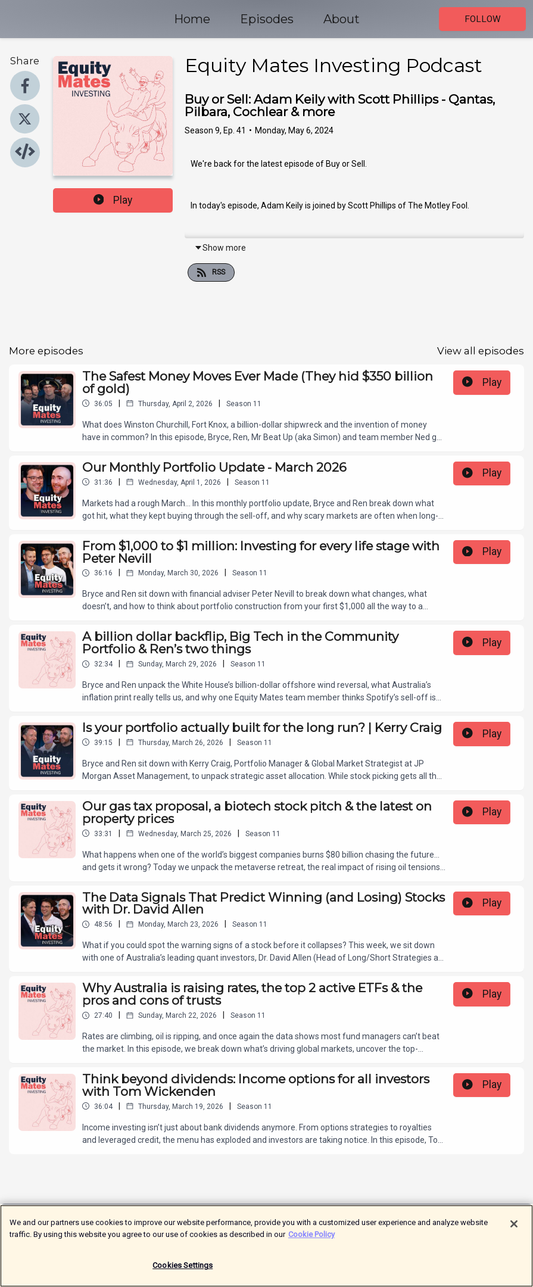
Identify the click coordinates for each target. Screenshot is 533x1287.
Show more (220, 248)
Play (113, 200)
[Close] (514, 1230)
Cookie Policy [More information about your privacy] (311, 1240)
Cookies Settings (182, 1271)
